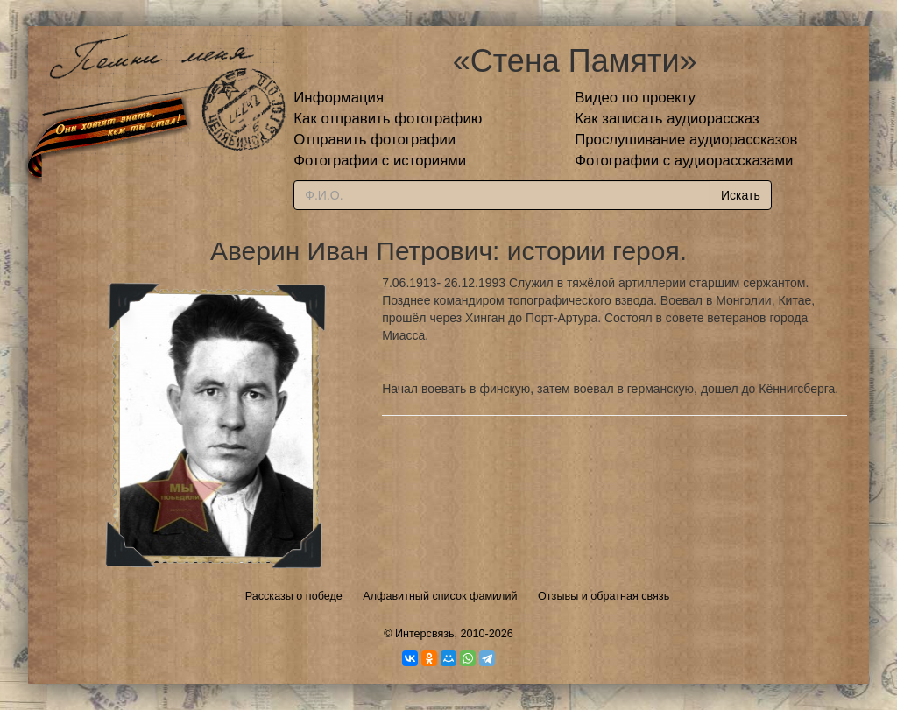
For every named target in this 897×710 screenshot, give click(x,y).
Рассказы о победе (294, 596)
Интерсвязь (425, 634)
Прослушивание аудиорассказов (686, 139)
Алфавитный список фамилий (440, 596)
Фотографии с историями (379, 160)
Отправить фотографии (374, 139)
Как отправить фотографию (387, 118)
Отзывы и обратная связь (603, 596)
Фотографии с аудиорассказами (684, 160)
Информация (338, 97)
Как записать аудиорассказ (667, 118)
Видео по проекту (635, 97)
